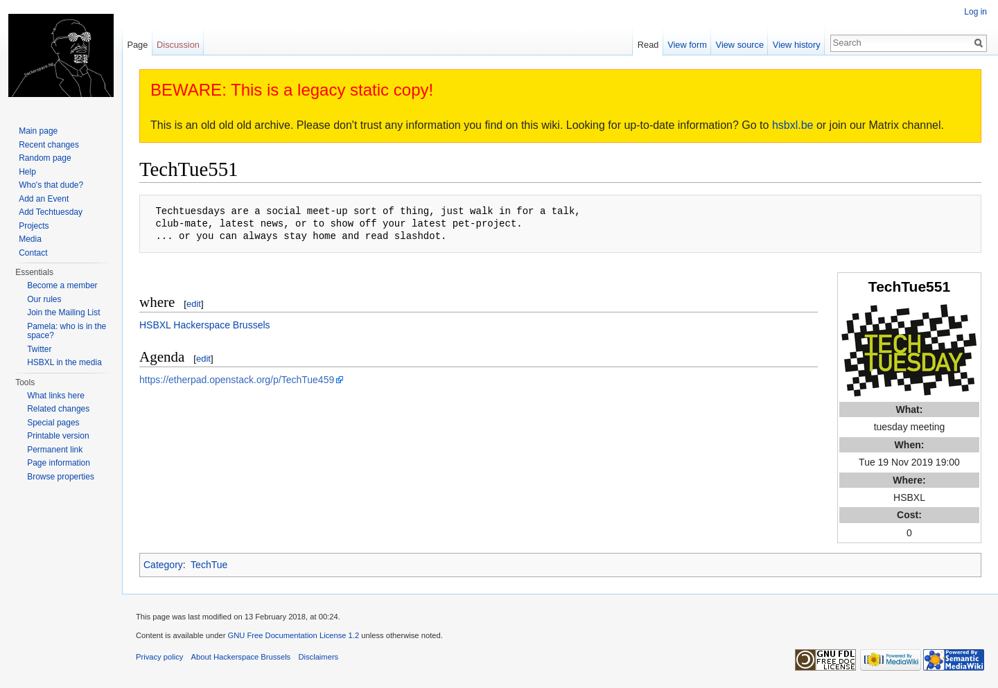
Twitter (39, 349)
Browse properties (60, 477)
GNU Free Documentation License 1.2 (293, 635)
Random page (45, 158)
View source (740, 44)
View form (687, 44)
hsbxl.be (793, 125)
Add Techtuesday (50, 212)
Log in (975, 12)
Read (648, 44)
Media (30, 239)
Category (163, 564)
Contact (33, 253)
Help (27, 172)
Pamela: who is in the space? (66, 331)
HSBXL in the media (64, 362)
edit (193, 304)
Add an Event (44, 199)
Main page (38, 131)
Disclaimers (318, 657)
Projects (34, 226)
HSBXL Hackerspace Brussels (204, 324)
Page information (58, 463)
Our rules (44, 299)
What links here (56, 395)
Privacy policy (159, 657)
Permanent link (54, 450)
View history (797, 44)
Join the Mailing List (63, 312)
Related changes (58, 409)
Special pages (53, 422)
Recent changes (49, 145)
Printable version (58, 436)
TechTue (209, 564)
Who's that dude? (51, 185)
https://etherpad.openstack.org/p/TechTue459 (236, 379)
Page (137, 44)
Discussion (178, 44)
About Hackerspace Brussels (241, 657)
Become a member (62, 285)
